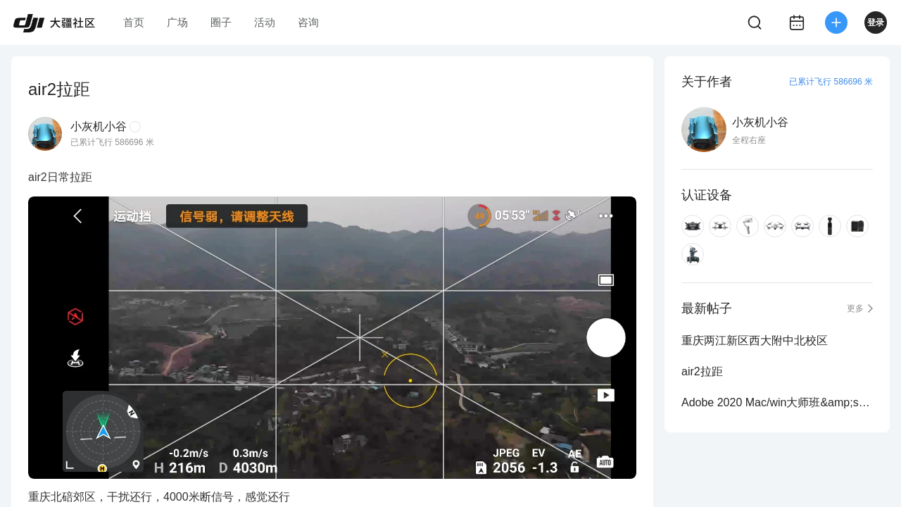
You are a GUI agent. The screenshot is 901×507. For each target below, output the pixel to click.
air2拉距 (702, 371)
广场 (177, 22)
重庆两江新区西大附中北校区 (754, 340)
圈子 (221, 22)
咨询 (308, 22)
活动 (264, 22)
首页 (133, 22)
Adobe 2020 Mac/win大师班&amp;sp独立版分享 (777, 402)
